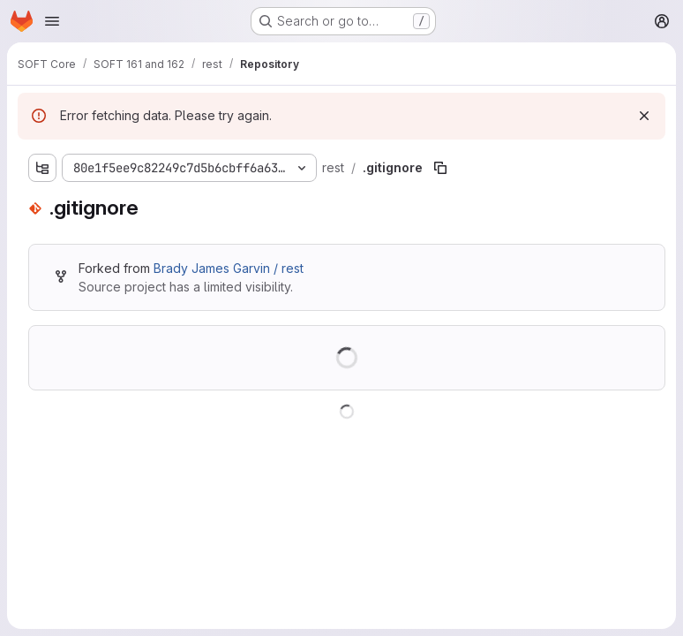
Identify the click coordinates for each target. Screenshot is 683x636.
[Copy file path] (440, 168)
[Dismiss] (644, 115)
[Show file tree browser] (42, 168)
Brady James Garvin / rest (229, 268)
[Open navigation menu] (52, 21)
